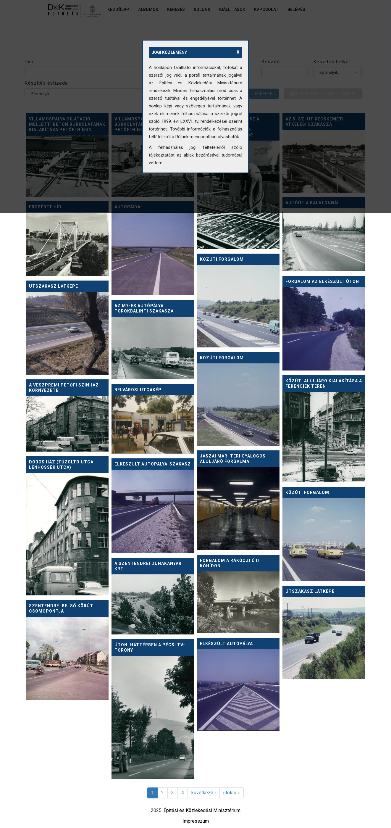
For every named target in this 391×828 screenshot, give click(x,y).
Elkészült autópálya (226, 643)
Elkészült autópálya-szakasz (152, 464)
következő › (203, 792)
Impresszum (195, 821)
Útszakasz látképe (53, 286)
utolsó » (231, 792)
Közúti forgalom (222, 259)
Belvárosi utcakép (137, 389)
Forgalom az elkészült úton (322, 281)
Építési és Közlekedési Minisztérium (202, 810)
